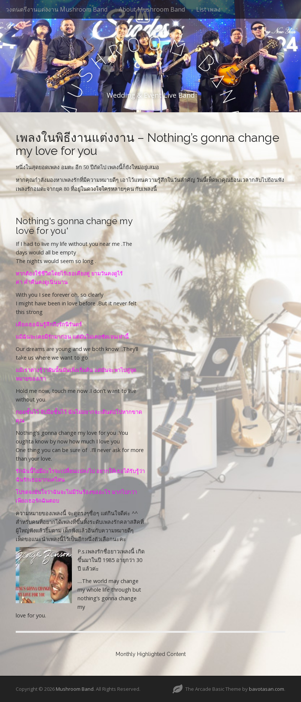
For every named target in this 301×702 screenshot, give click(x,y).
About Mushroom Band (152, 9)
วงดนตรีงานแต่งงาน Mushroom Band (56, 9)
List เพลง (208, 9)
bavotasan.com (266, 689)
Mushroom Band (75, 689)
